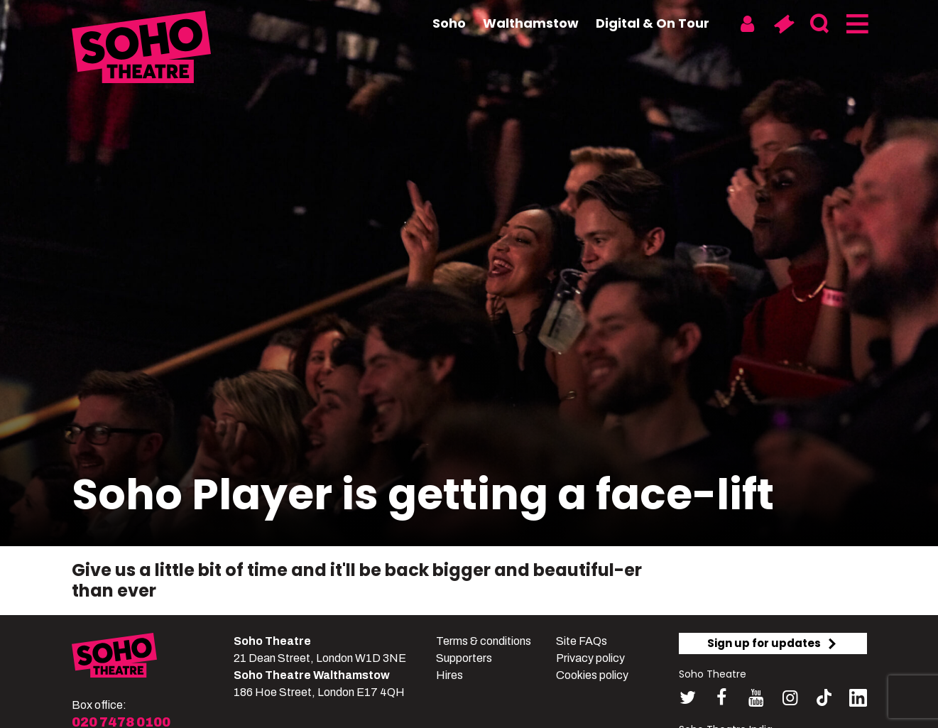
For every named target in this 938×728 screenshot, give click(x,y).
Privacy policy (590, 658)
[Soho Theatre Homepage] (143, 49)
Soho (449, 23)
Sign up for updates (772, 643)
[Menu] (856, 24)
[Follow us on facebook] (722, 697)
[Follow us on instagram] (790, 697)
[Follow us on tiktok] (824, 697)
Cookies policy (592, 675)
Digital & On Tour (652, 23)
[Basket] (783, 24)
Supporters (464, 658)
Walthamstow (531, 23)
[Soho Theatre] (114, 658)
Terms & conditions (483, 641)
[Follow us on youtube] (756, 697)
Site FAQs (581, 641)
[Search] (819, 24)
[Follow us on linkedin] (858, 700)
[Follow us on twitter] (688, 697)
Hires (449, 675)
